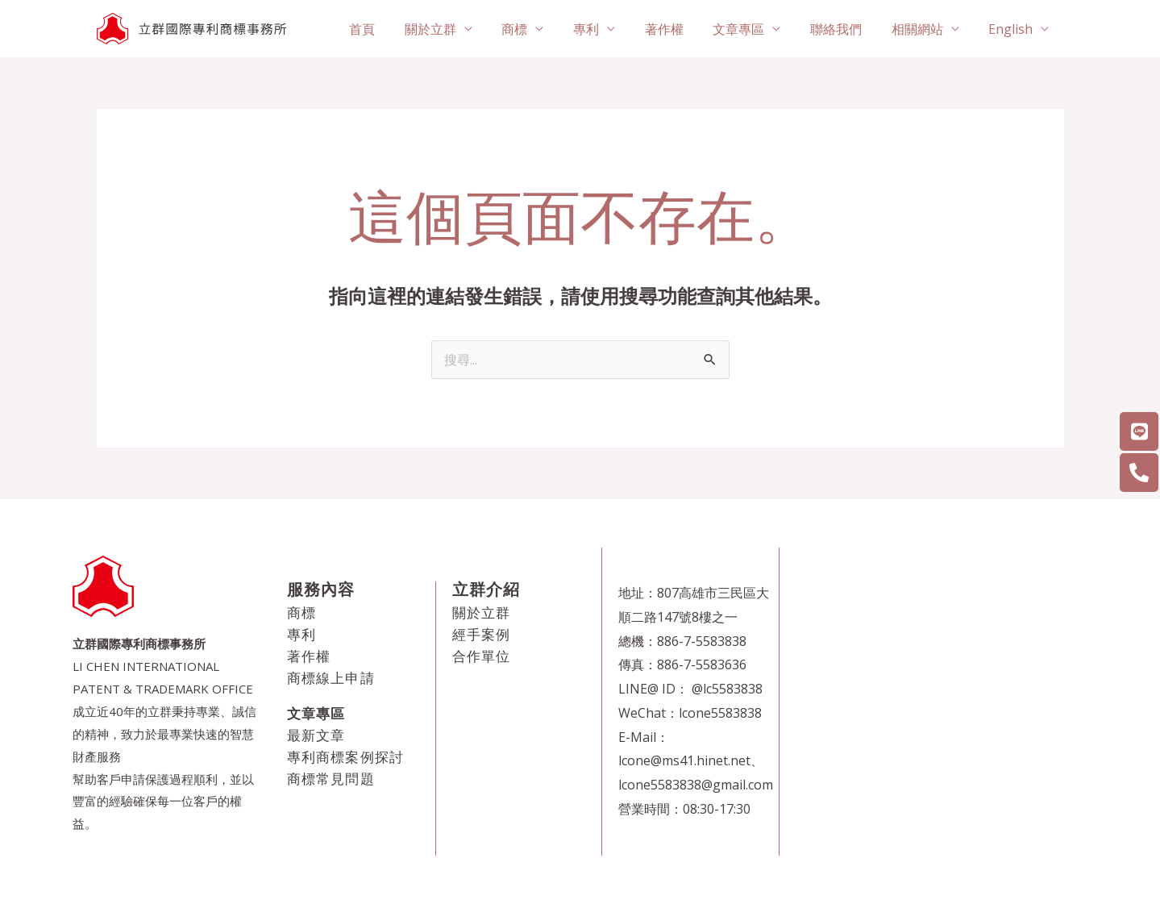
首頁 (394, 29)
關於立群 (458, 29)
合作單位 (481, 656)
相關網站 (923, 29)
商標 (539, 29)
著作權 (681, 29)
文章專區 (752, 29)
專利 (607, 29)
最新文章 (316, 735)
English (1013, 29)
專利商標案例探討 (346, 757)
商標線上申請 (331, 678)
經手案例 (481, 634)
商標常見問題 (331, 778)
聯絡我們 (845, 29)
